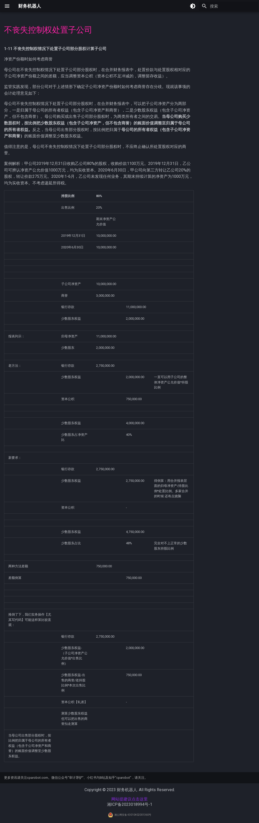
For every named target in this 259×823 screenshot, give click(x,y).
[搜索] (228, 6)
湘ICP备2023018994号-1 (129, 804)
